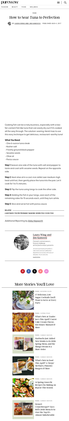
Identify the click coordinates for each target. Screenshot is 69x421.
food (24, 7)
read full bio (36, 257)
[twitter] (34, 271)
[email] (46, 271)
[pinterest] (22, 271)
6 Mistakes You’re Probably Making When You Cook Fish (29, 213)
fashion (4, 7)
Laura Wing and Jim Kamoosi (28, 23)
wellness (34, 7)
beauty (15, 7)
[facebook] (28, 271)
